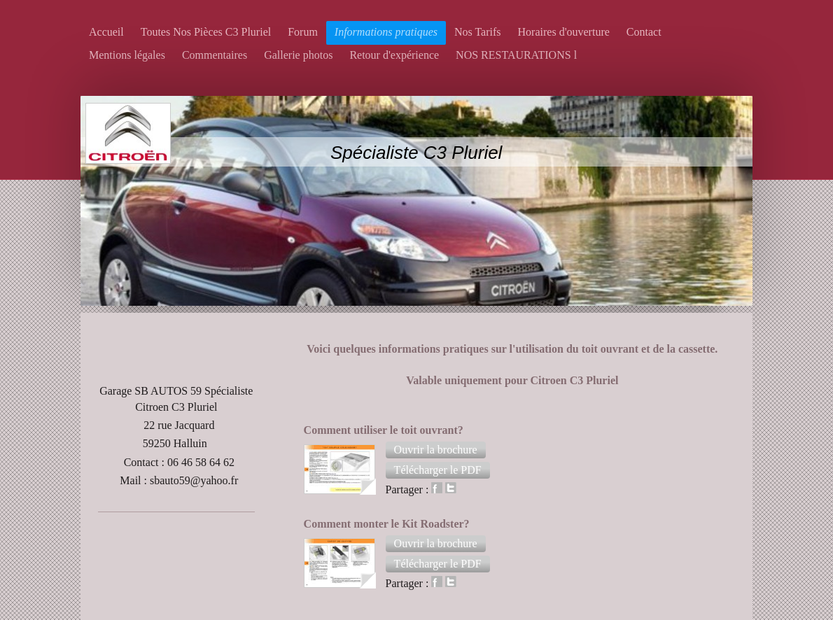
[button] (436, 450)
